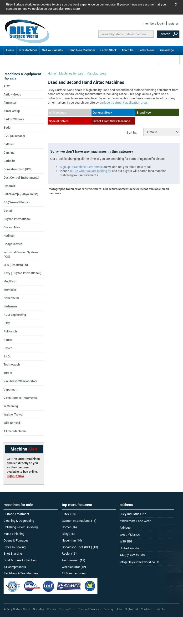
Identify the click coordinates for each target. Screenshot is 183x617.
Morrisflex (10, 289)
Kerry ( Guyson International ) (22, 273)
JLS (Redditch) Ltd (16, 265)
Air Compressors (15, 567)
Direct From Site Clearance (111, 121)
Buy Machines (28, 50)
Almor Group (12, 111)
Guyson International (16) (79, 520)
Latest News (146, 50)
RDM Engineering (15, 314)
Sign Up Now (15, 476)
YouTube (146, 609)
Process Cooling (14, 547)
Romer (8, 339)
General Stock (102, 112)
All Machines (57, 112)
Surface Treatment (16, 514)
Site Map (38, 609)
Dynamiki (9, 186)
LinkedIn (159, 609)
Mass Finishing (14, 534)
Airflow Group (12, 94)
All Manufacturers (74, 573)
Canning (9, 152)
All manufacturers (15, 431)
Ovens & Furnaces (16, 540)
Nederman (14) (72, 540)
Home (10, 50)
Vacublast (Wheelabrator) (20, 381)
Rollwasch (10, 331)
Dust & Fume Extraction (20, 560)
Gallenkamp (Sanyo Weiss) (21, 194)
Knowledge (166, 50)
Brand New (144, 112)
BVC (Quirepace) (14, 136)
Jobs (119, 609)
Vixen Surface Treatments (20, 398)
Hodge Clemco (13, 244)
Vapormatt (10, 389)
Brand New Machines (81, 50)
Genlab (8, 210)
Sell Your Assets (52, 50)
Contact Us (170, 59)
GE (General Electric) (17, 202)
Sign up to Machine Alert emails (81, 167)
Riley (7, 323)
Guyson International (17, 219)
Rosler (8, 348)
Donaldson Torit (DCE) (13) (80, 547)
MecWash (10, 281)
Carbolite (9, 161)
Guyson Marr (12, 227)
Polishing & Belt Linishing (21, 527)
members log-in (153, 23)
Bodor (7, 127)
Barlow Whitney (14, 119)
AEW (7, 86)
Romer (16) (69, 527)
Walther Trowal (13, 414)
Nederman (10, 306)
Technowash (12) (73, 560)
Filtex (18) (69, 514)
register (173, 23)
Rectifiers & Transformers (21, 573)
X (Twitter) (131, 609)
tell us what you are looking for (90, 171)
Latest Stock (108, 50)
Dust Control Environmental (21, 177)
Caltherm (9, 144)
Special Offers (59, 121)
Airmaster (10, 102)
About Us (127, 50)
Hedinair (9, 235)
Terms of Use (67, 609)
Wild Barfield (12, 423)
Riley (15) (68, 534)
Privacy (51, 609)
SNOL (7, 356)
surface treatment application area (123, 102)
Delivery (108, 609)
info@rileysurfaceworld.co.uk (139, 562)
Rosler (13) (69, 553)
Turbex (8, 373)
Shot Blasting (13, 553)
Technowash (12, 364)
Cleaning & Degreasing (19, 520)
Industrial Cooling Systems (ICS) (21, 254)
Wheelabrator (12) (74, 567)
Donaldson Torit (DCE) (18, 169)
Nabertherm (11, 298)
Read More (72, 8)
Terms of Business (89, 609)
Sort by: (132, 132)
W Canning (11, 406)
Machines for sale (71, 73)
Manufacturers (96, 73)
